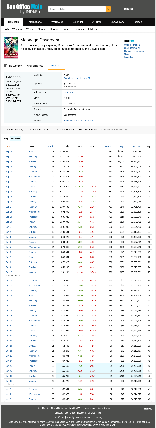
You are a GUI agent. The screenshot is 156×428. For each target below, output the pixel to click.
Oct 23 (9, 341)
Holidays (92, 29)
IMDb (90, 417)
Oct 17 (9, 310)
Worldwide (57, 21)
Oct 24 (9, 346)
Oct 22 (9, 335)
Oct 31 (9, 381)
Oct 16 (9, 305)
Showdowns (118, 21)
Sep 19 (9, 166)
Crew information (132, 48)
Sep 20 (9, 171)
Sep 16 (9, 151)
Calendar (78, 21)
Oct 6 (8, 252)
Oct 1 (8, 227)
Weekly (30, 29)
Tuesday (33, 171)
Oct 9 (8, 267)
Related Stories (88, 129)
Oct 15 (9, 300)
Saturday (33, 156)
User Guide (70, 413)
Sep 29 (9, 217)
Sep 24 (9, 191)
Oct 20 (9, 325)
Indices (138, 21)
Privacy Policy (68, 425)
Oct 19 (9, 320)
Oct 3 (8, 237)
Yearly (67, 29)
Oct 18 (9, 315)
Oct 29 (9, 371)
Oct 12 (9, 285)
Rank (50, 146)
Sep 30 (9, 222)
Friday (32, 151)
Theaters (107, 146)
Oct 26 (9, 356)
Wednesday (34, 176)
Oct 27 (9, 361)
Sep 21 (9, 176)
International (35, 21)
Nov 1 (8, 389)
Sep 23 (9, 186)
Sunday (32, 161)
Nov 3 (8, 399)
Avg (122, 146)
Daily (6, 29)
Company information (134, 51)
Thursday (33, 181)
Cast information (132, 45)
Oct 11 (9, 280)
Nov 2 (8, 394)
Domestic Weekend (39, 129)
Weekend (17, 29)
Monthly (42, 29)
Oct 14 (9, 295)
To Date (136, 146)
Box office (128, 57)
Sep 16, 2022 (70, 92)
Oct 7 (8, 257)
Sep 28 (9, 212)
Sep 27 (9, 207)
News (126, 54)
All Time (96, 21)
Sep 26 (9, 201)
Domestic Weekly (64, 129)
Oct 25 (9, 351)
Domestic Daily (14, 129)
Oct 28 (9, 366)
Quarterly (55, 29)
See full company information (77, 78)
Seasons (79, 29)
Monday (32, 166)
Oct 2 (8, 232)
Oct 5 (8, 247)
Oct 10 (9, 272)
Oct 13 (9, 290)
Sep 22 (9, 181)
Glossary (59, 413)
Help (99, 413)
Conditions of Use (48, 425)
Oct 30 (9, 376)
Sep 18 (9, 161)
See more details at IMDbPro (79, 120)
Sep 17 (9, 156)
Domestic (13, 21)
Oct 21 (9, 330)
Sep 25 (9, 196)
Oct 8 (8, 262)
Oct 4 (8, 242)
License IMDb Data (86, 413)
